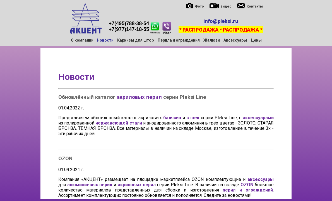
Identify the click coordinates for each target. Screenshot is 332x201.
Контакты (255, 6)
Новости (76, 76)
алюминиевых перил (89, 184)
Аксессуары (235, 40)
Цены (256, 40)
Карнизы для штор (135, 40)
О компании (82, 40)
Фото (199, 6)
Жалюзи (211, 40)
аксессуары (260, 179)
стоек (192, 117)
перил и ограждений (248, 190)
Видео (226, 6)
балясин (172, 117)
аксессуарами (258, 117)
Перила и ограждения (179, 40)
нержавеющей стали (118, 123)
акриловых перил (139, 97)
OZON (246, 184)
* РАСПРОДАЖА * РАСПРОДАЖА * (220, 30)
